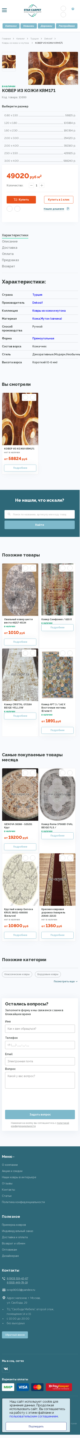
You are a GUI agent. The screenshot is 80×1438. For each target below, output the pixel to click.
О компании (10, 1164)
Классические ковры (17, 974)
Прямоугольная (43, 338)
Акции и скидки (12, 1171)
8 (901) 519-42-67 (17, 1278)
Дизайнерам (10, 1255)
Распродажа (67, 25)
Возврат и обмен (13, 1243)
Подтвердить (36, 1426)
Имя (8, 1021)
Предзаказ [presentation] (10, 260)
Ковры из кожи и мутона (15, 43)
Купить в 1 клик (58, 199)
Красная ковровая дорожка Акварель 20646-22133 (53, 912)
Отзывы (7, 1183)
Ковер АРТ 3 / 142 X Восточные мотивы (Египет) (53, 707)
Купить (24, 199)
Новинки (28, 25)
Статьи (7, 1195)
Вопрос (10, 1068)
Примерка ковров (14, 1224)
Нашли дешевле (54, 209)
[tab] (40, 236)
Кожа (36, 318)
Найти (39, 524)
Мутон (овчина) (51, 318)
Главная (6, 38)
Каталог (11, 25)
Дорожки (46, 25)
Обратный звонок (15, 1335)
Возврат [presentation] (8, 266)
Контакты (8, 1189)
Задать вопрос (40, 1114)
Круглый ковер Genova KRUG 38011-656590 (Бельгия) (18, 912)
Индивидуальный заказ (17, 1231)
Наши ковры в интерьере (19, 1177)
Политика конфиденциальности (23, 1202)
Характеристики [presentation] (15, 235)
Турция (34, 38)
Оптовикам (9, 1249)
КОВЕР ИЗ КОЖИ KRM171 (19, 448)
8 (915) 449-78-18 (17, 1282)
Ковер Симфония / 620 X (56, 619)
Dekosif (48, 38)
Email (8, 1054)
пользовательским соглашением (34, 1416)
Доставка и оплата (15, 1237)
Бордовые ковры (47, 974)
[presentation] (34, 1097)
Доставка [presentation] (9, 248)
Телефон (11, 1037)
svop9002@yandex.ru (21, 1289)
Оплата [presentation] (8, 254)
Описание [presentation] (10, 241)
